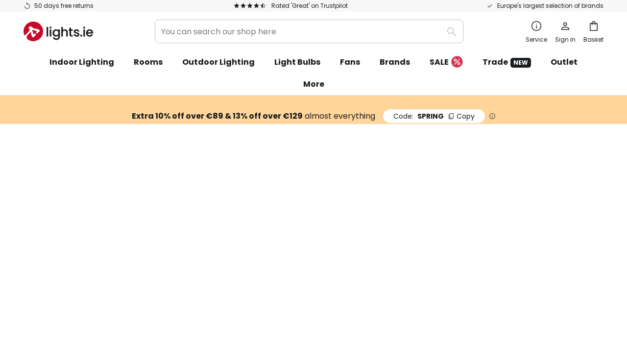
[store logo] (58, 31)
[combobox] (309, 31)
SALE (446, 62)
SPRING (434, 116)
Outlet (564, 62)
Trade (506, 62)
